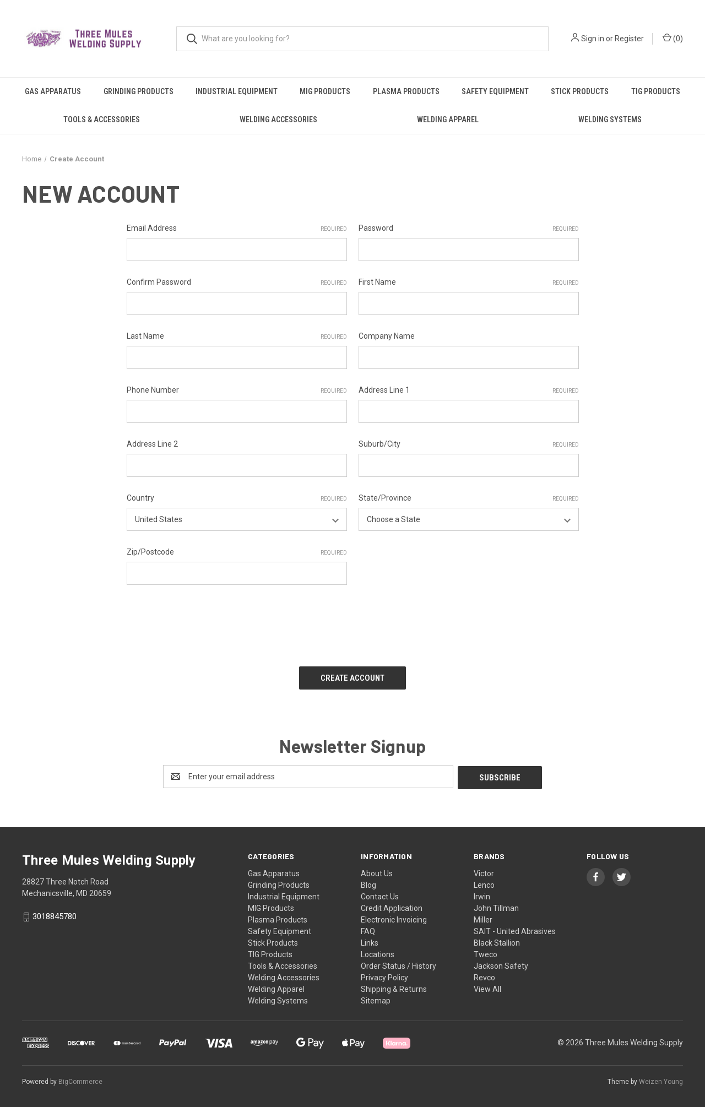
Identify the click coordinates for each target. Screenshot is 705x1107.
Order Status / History (398, 963)
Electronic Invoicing (394, 917)
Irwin (482, 893)
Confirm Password (237, 282)
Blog (368, 882)
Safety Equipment (495, 91)
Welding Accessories (278, 119)
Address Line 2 (152, 443)
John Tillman (496, 905)
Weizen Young (661, 1079)
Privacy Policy (384, 974)
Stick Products (580, 91)
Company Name (387, 336)
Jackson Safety (501, 963)
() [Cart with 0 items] (673, 38)
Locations (377, 951)
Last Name (237, 336)
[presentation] (210, 621)
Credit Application (391, 905)
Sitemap (376, 998)
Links (369, 940)
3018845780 (54, 914)
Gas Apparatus (53, 91)
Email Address (237, 229)
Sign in (592, 38)
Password (469, 229)
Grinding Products (138, 91)
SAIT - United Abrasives (515, 928)
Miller (483, 917)
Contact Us (380, 893)
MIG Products (325, 91)
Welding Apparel (448, 119)
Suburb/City (469, 444)
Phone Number (237, 390)
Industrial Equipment (237, 91)
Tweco (485, 951)
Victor (484, 870)
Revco (484, 974)
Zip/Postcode (237, 552)
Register (629, 38)
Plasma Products (406, 91)
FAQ (368, 928)
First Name (469, 282)
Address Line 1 (469, 390)
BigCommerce (80, 1079)
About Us (377, 870)
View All (487, 986)
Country (237, 498)
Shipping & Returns (394, 986)
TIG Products (655, 91)
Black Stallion (497, 940)
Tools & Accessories (101, 119)
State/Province (469, 498)
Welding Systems (610, 119)
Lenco (484, 882)
